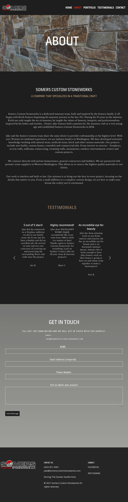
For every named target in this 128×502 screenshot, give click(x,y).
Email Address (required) (64, 359)
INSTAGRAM (94, 473)
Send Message (12, 413)
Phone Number (64, 372)
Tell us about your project (64, 384)
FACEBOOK (93, 467)
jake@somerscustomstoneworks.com (62, 470)
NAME (64, 346)
